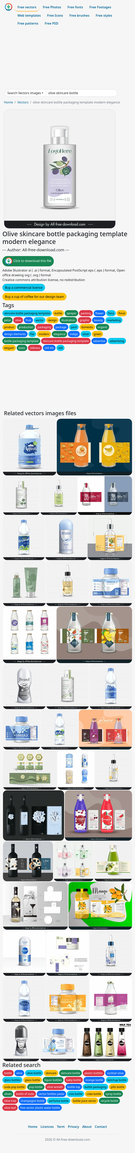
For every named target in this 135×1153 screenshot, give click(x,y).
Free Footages (100, 7)
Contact (101, 1126)
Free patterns (27, 23)
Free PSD (51, 23)
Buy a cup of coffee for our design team (34, 296)
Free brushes (79, 15)
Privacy (73, 1126)
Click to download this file (28, 261)
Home (8, 102)
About (87, 1126)
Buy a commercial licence (23, 287)
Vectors (22, 102)
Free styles (104, 15)
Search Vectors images (24, 93)
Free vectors (26, 7)
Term (61, 1126)
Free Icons (55, 15)
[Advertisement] (67, 58)
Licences (47, 1126)
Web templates (29, 15)
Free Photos (52, 7)
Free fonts (75, 7)
